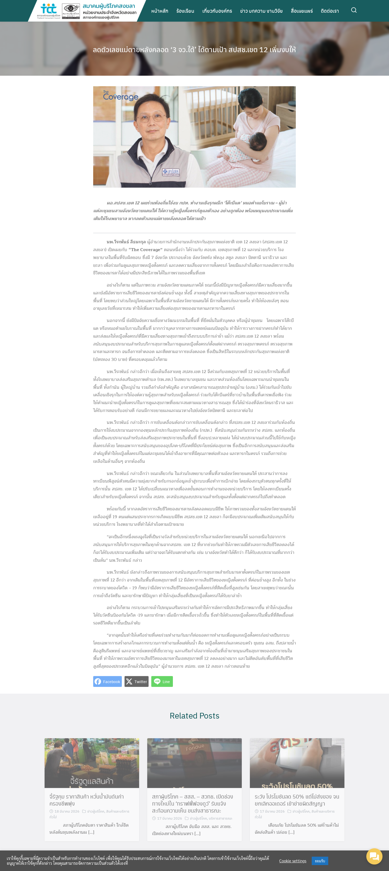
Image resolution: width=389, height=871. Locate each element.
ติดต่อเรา (330, 10)
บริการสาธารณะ (220, 823)
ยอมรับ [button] (320, 861)
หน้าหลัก (159, 10)
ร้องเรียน (185, 10)
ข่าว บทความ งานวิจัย (261, 10)
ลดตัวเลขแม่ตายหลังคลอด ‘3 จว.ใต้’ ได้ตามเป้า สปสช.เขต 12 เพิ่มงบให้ (194, 48)
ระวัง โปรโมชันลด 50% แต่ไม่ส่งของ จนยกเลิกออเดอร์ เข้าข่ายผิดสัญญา (297, 805)
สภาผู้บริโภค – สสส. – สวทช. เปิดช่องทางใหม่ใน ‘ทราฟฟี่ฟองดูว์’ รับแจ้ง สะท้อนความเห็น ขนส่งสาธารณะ (192, 809)
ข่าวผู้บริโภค (95, 816)
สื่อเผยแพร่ (302, 10)
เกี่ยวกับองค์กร (217, 10)
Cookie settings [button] (292, 860)
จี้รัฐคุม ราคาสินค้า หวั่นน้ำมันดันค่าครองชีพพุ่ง (86, 805)
